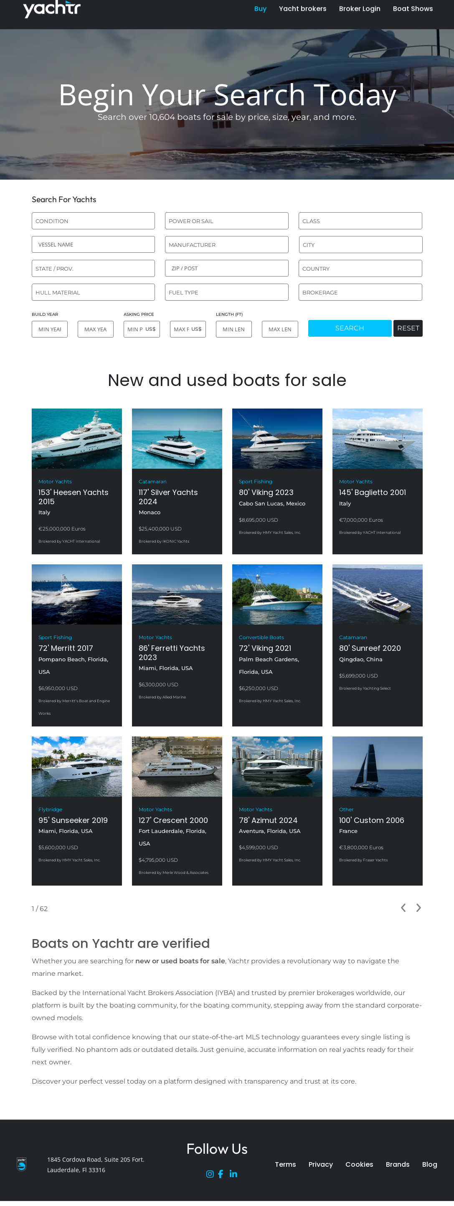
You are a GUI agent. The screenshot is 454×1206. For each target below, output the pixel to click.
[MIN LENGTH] (234, 329)
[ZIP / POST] (227, 268)
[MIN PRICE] (142, 329)
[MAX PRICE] (188, 329)
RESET (408, 328)
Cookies (359, 1164)
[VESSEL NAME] (93, 244)
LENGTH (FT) (229, 314)
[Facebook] (224, 1176)
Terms (285, 1164)
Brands (398, 1164)
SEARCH (349, 328)
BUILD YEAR (45, 314)
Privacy (321, 1164)
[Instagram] (212, 1176)
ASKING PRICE (139, 314)
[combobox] (93, 220)
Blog (429, 1164)
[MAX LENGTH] (280, 329)
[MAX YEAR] (96, 329)
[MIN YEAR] (50, 329)
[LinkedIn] (235, 1176)
